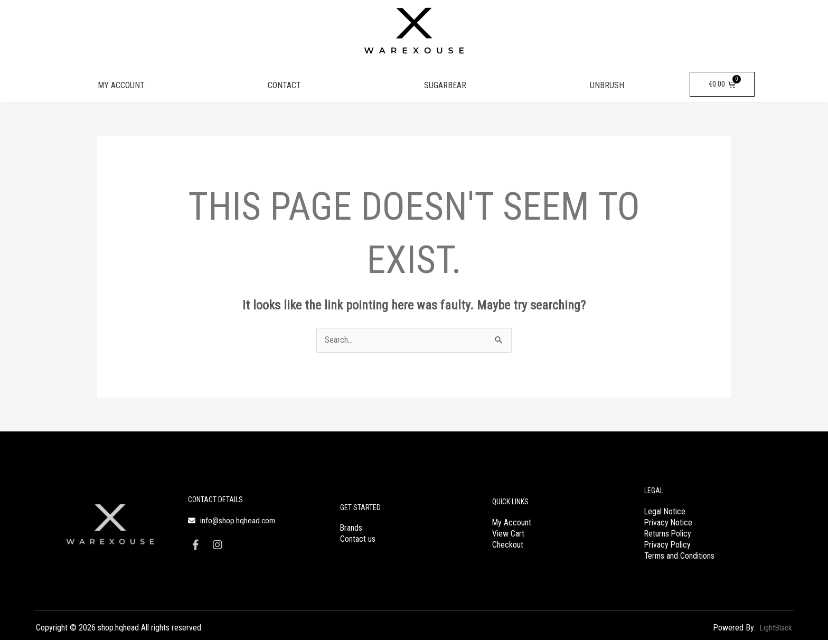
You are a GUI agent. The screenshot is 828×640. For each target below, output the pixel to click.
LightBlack (774, 627)
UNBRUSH (607, 85)
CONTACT (284, 85)
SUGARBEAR (445, 85)
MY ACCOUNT (121, 85)
